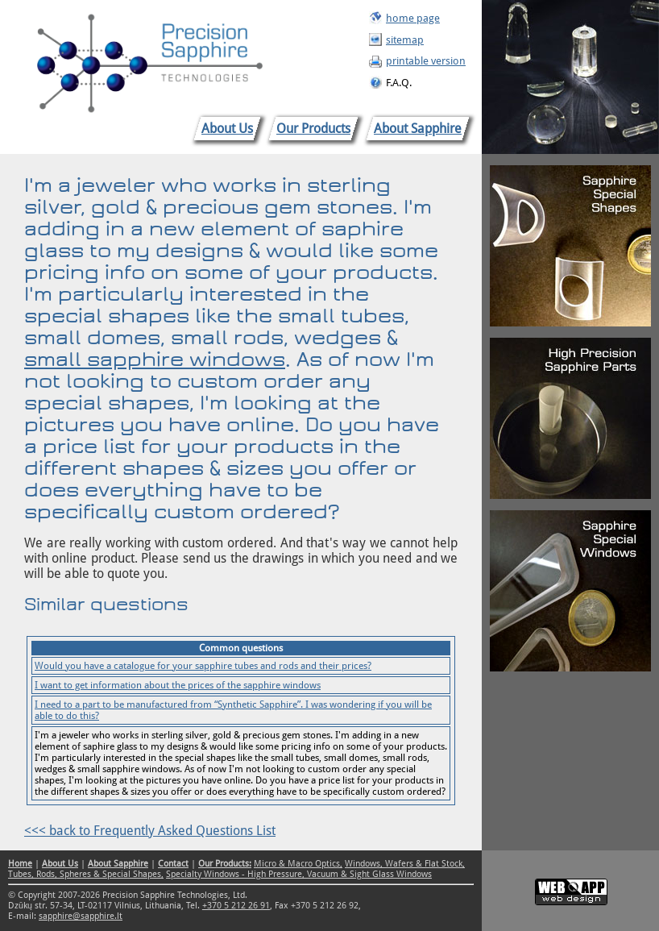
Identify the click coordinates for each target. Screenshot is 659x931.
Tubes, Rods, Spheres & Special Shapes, (86, 874)
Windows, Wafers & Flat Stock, (405, 863)
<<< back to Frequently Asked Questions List (150, 830)
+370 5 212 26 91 (236, 905)
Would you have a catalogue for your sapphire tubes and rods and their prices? (203, 665)
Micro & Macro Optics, (298, 863)
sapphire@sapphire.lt (80, 916)
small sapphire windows (154, 359)
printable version (426, 61)
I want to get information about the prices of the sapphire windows (178, 685)
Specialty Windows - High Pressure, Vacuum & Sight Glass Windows (299, 874)
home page (413, 18)
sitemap (405, 40)
